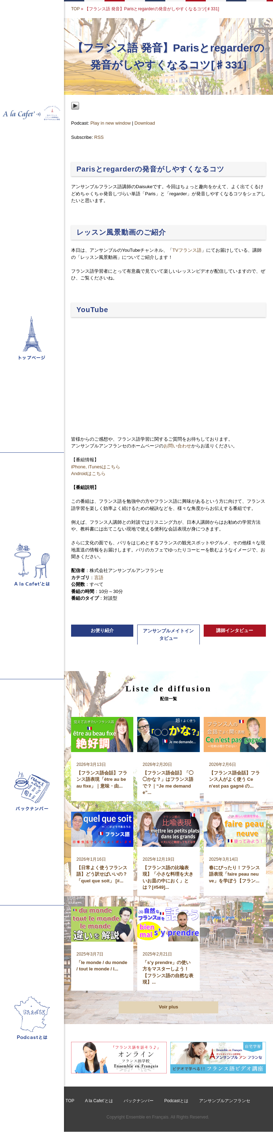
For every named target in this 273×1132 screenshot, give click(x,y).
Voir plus (168, 1007)
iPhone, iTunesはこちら (95, 466)
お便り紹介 (102, 630)
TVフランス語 (187, 250)
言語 (98, 577)
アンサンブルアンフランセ (224, 1101)
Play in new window (110, 123)
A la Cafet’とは (99, 1101)
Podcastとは (176, 1101)
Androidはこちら (88, 473)
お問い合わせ (177, 445)
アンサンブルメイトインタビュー (168, 634)
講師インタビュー (234, 630)
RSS (99, 137)
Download (144, 123)
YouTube (92, 310)
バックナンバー (139, 1101)
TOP (75, 8)
